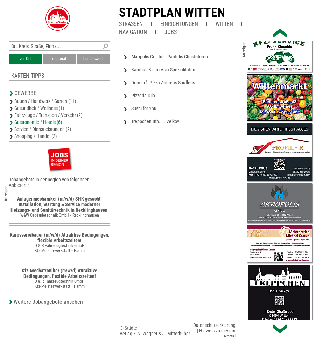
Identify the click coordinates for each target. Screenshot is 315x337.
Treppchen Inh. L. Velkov (155, 121)
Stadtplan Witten (172, 12)
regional (59, 58)
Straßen (131, 24)
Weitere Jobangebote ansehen (48, 302)
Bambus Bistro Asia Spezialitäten (163, 69)
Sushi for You (143, 108)
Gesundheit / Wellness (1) (39, 108)
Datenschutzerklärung (214, 325)
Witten (224, 24)
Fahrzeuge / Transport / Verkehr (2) (48, 115)
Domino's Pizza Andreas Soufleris (163, 82)
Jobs (170, 32)
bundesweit (93, 58)
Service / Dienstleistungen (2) (42, 129)
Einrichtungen (179, 24)
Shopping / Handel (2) (35, 136)
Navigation (133, 32)
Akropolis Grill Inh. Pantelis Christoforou (169, 56)
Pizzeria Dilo (143, 95)
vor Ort (25, 58)
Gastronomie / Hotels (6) (38, 122)
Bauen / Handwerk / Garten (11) (45, 101)
